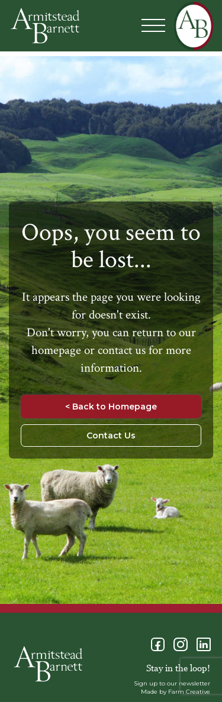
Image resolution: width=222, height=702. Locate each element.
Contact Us (111, 435)
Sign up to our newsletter (172, 683)
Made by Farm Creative (175, 692)
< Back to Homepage (111, 406)
